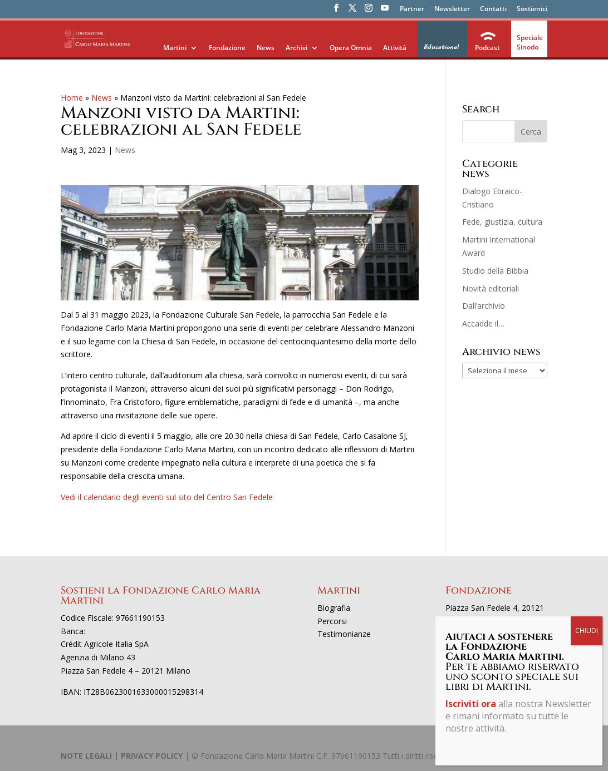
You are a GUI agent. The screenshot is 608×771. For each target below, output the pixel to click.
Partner (412, 9)
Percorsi (332, 621)
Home (72, 97)
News (265, 47)
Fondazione (227, 47)
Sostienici (532, 9)
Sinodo (527, 47)
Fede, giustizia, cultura (502, 221)
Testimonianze (344, 634)
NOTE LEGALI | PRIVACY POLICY (122, 755)
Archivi (296, 47)
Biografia (333, 607)
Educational (440, 47)
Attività (394, 47)
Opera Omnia (351, 47)
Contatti (493, 9)
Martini (175, 47)
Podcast (487, 47)
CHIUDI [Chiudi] (586, 258)
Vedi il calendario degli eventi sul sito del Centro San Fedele (167, 497)
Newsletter (452, 9)
